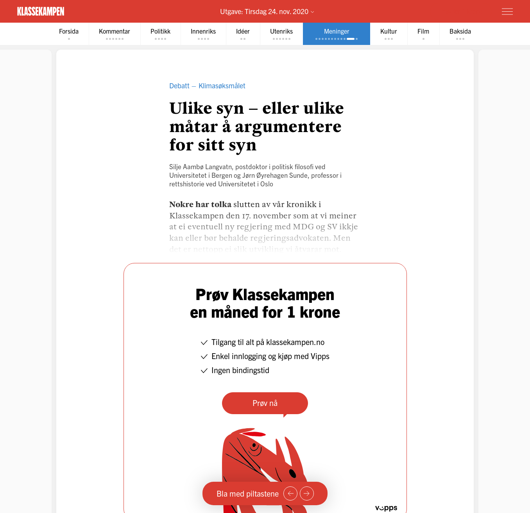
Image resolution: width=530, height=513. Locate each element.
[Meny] (507, 11)
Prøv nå (265, 403)
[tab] (69, 34)
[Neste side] (307, 493)
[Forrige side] (290, 493)
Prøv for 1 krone (460, 11)
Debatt (179, 85)
